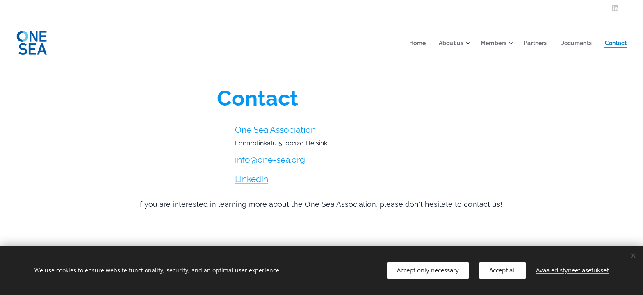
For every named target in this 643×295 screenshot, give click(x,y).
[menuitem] (411, 43)
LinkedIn (251, 179)
